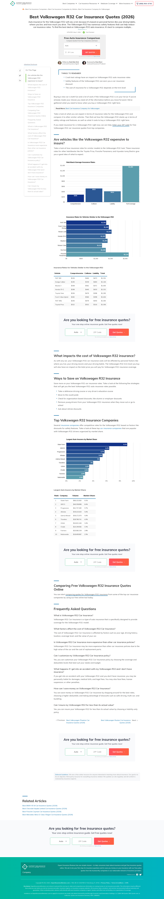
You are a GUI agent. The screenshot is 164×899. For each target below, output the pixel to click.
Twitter (140, 874)
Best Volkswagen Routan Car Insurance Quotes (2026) (116, 721)
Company (26, 872)
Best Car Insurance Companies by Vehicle (62, 9)
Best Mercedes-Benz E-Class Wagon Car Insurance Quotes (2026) (47, 815)
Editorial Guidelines (61, 775)
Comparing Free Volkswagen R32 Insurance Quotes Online (37, 113)
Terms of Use (96, 56)
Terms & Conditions (117, 883)
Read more (81, 29)
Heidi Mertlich (74, 62)
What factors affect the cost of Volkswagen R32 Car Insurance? (37, 136)
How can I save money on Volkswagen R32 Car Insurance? (37, 179)
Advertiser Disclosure (30, 64)
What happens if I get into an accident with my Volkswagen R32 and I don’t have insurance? (37, 168)
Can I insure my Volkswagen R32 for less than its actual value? (37, 189)
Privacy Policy (105, 883)
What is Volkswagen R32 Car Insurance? (37, 127)
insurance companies (70, 425)
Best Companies (69, 3)
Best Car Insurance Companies (36, 9)
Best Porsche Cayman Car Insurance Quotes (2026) (41, 812)
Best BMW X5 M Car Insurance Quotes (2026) (39, 806)
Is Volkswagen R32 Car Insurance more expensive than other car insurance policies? (37, 146)
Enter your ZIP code (120, 125)
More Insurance (125, 3)
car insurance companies (111, 428)
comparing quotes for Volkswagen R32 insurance (87, 594)
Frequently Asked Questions (34, 121)
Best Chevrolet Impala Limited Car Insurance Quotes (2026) (44, 808)
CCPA (126, 883)
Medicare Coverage (109, 3)
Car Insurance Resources (89, 3)
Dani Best (98, 62)
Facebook (137, 874)
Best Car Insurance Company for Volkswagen (94, 9)
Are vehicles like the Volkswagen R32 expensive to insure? (35, 78)
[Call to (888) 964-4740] (144, 3)
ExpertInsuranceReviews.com (60, 883)
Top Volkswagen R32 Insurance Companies (36, 105)
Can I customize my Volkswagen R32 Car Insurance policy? (35, 157)
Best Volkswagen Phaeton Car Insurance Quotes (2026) (77, 721)
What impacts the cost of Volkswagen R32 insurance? (37, 87)
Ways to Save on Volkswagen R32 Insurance (34, 97)
